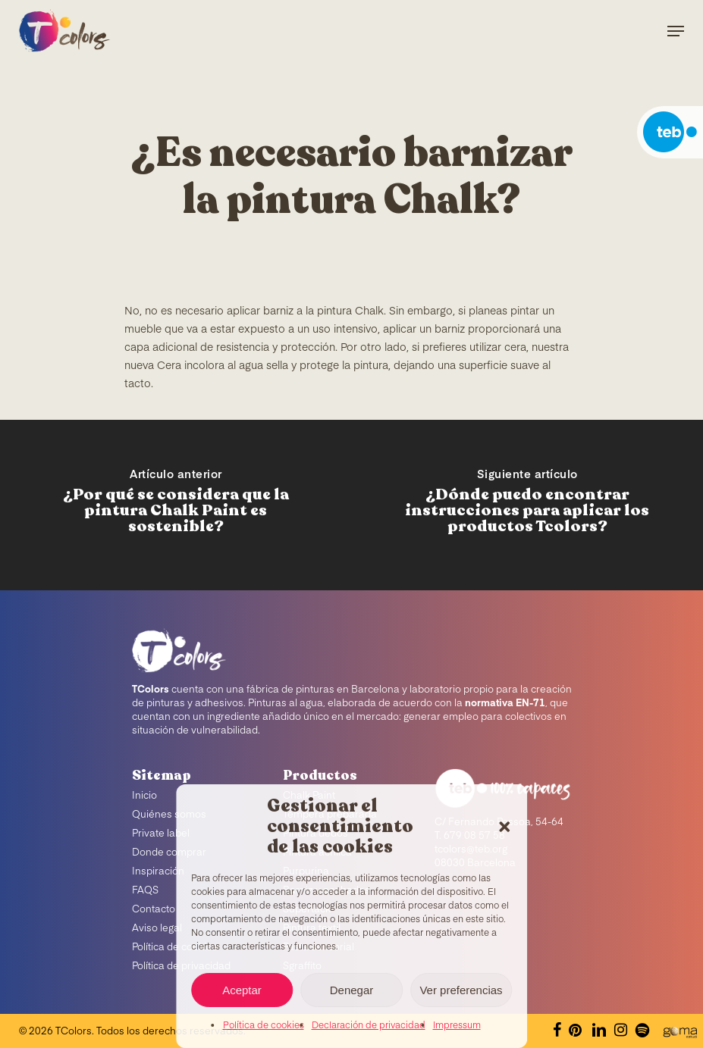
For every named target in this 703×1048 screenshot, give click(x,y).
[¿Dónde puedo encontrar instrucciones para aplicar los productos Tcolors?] (528, 505)
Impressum (457, 1026)
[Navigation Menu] (675, 31)
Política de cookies (263, 1026)
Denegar (352, 990)
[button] (504, 826)
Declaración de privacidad (368, 1026)
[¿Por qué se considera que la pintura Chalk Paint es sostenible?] (176, 505)
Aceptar (242, 990)
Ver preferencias (460, 990)
